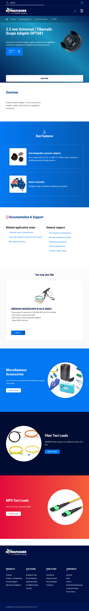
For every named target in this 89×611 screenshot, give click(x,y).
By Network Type (31, 575)
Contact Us (49, 585)
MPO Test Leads (17, 500)
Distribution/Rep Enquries (74, 585)
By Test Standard (31, 578)
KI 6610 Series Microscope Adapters (47, 19)
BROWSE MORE (13, 390)
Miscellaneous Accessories (16, 372)
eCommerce (50, 575)
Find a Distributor (51, 582)
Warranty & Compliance (13, 585)
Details (18, 333)
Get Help (28, 588)
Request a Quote (51, 578)
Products (13, 19)
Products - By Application (14, 578)
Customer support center (58, 251)
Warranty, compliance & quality (60, 237)
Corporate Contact (72, 588)
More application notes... (17, 242)
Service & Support (11, 582)
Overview (44, 78)
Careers (68, 582)
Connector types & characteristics (21, 232)
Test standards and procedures (60, 233)
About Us (69, 575)
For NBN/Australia (32, 585)
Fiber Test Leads (56, 435)
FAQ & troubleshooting (57, 246)
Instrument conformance (58, 242)
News (68, 578)
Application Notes (31, 582)
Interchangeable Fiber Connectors (29, 19)
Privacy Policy (70, 592)
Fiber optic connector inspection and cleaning (25, 237)
